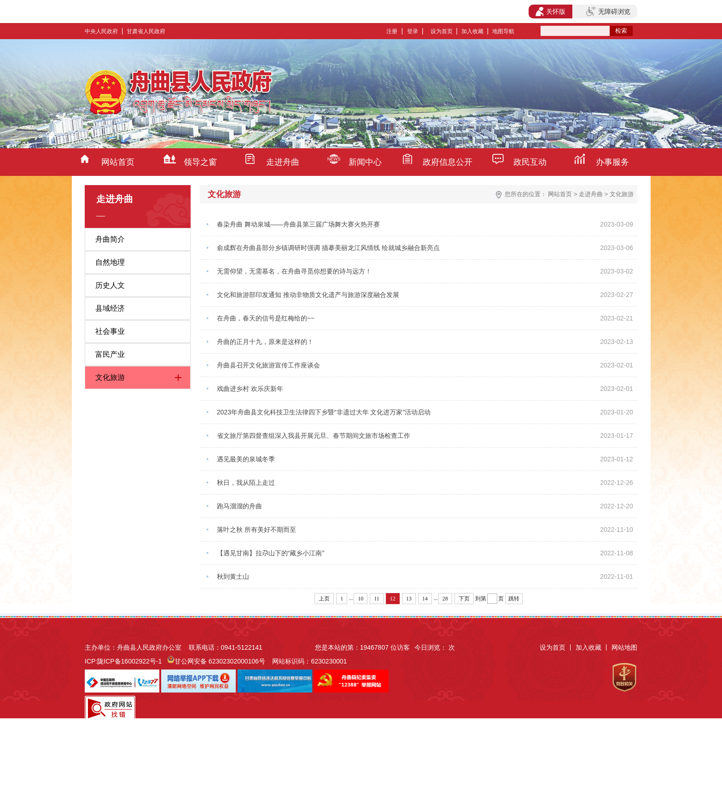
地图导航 (503, 31)
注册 (391, 31)
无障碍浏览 (608, 11)
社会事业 (110, 331)
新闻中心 (365, 162)
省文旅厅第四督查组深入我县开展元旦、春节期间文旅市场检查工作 (313, 435)
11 (376, 598)
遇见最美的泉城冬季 (246, 459)
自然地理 (110, 262)
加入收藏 (472, 31)
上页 (324, 598)
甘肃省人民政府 (146, 31)
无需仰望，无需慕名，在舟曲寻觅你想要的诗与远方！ (294, 271)
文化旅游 (110, 377)
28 (445, 598)
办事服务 (612, 162)
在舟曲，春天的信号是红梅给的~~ (265, 318)
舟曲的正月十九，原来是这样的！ (265, 341)
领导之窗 (200, 162)
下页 (464, 598)
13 (409, 598)
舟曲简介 (110, 239)
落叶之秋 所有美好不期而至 (256, 529)
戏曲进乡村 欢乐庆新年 (250, 388)
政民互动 (530, 162)
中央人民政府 (101, 31)
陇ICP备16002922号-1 (129, 661)
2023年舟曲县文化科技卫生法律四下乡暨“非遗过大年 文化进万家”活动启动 (324, 412)
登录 (412, 31)
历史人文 (110, 285)
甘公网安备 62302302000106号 (220, 661)
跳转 (513, 598)
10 (360, 598)
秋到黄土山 (233, 576)
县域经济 (110, 308)
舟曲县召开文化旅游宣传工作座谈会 (268, 365)
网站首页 (117, 162)
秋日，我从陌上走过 (246, 482)
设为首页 (442, 31)
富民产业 (110, 354)
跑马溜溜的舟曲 (239, 506)
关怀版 (550, 11)
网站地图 (624, 647)
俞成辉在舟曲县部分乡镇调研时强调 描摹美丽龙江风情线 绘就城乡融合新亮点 (328, 247)
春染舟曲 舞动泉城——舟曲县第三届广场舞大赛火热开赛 (298, 224)
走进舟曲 (282, 162)
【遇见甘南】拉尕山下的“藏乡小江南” (270, 553)
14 (425, 598)
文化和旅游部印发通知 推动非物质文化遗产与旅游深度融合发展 (308, 294)
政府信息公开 (447, 162)
